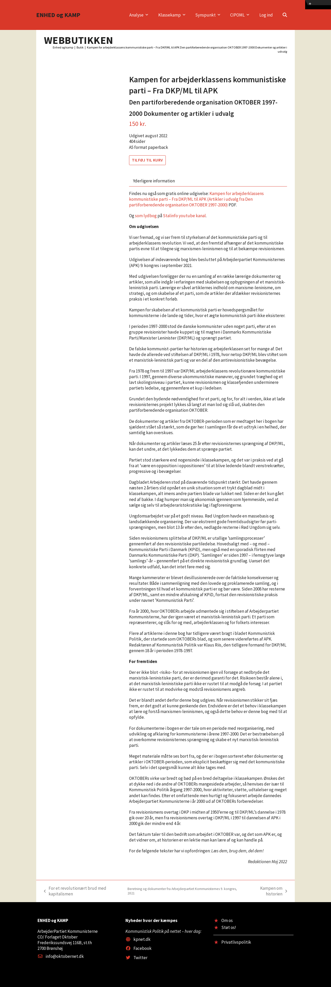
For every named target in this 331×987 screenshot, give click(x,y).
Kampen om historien (266, 891)
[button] (285, 15)
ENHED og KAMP (58, 15)
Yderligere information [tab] (154, 181)
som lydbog (146, 216)
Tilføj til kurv (147, 160)
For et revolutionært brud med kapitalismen (142, 891)
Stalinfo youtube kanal (184, 216)
